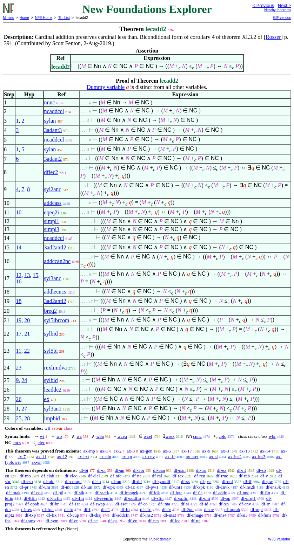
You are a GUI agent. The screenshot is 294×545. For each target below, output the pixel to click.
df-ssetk (102, 492)
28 (27, 418)
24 (24, 380)
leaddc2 (53, 390)
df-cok (37, 492)
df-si (185, 503)
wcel (147, 436)
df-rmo (222, 475)
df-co (142, 503)
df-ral (157, 475)
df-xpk (199, 487)
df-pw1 (152, 487)
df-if (247, 481)
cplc (222, 436)
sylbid (51, 334)
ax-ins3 (259, 456)
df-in (96, 481)
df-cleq (71, 475)
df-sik (79, 492)
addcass (53, 203)
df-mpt (256, 509)
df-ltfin (30, 498)
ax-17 (186, 451)
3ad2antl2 (55, 247)
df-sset (121, 503)
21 (27, 334)
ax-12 (62, 456)
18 (18, 301)
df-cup (73, 515)
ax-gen (146, 451)
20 (27, 320)
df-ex (221, 470)
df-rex (178, 475)
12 (18, 275)
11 (18, 351)
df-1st (74, 503)
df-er (73, 520)
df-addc (220, 492)
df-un (116, 481)
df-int (66, 487)
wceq (122, 436)
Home (24, 18)
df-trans (28, 520)
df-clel (94, 475)
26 (18, 399)
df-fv (166, 509)
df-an (119, 470)
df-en (132, 520)
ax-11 (41, 456)
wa (79, 436)
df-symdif (162, 481)
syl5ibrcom (56, 320)
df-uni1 (175, 487)
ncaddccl (54, 111)
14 (18, 247)
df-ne (136, 475)
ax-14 (265, 451)
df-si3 (242, 515)
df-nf (241, 470)
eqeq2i (51, 212)
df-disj (95, 515)
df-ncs (154, 520)
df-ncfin (54, 498)
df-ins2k (247, 487)
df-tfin (78, 498)
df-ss (185, 481)
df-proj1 (248, 498)
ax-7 (22, 456)
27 (24, 409)
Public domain (160, 539)
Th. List (64, 18)
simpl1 (52, 221)
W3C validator (279, 539)
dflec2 (51, 172)
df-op (225, 498)
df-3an (159, 470)
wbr (272, 436)
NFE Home (43, 18)
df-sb (261, 470)
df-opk (109, 487)
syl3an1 (53, 409)
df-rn (265, 503)
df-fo (124, 509)
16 (18, 281)
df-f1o (146, 509)
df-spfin (181, 498)
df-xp (224, 503)
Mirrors (8, 18)
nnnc (49, 102)
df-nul (227, 481)
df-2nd (187, 509)
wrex (169, 436)
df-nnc (243, 492)
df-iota (176, 492)
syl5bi (51, 351)
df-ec (93, 520)
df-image (195, 515)
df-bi (83, 470)
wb (59, 436)
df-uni (44, 487)
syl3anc (52, 278)
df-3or (139, 470)
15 (35, 275)
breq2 (50, 311)
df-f (87, 509)
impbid (52, 418)
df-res (26, 509)
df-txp (30, 515)
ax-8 (225, 451)
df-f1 (105, 509)
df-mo (25, 475)
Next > (284, 5)
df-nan (180, 470)
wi (42, 436)
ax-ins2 (235, 456)
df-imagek (129, 492)
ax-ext (83, 456)
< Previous (263, 5)
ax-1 (104, 451)
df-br (54, 503)
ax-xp (127, 456)
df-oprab (232, 509)
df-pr (23, 487)
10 (18, 212)
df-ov (209, 509)
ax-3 (131, 451)
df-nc (195, 520)
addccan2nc (57, 261)
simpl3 (52, 229)
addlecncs (55, 292)
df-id (203, 503)
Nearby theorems (277, 10)
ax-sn (36, 462)
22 (27, 351)
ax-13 (244, 451)
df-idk (154, 492)
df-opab (32, 503)
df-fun (48, 509)
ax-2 (117, 451)
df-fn (68, 509)
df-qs (113, 520)
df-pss (206, 481)
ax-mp (89, 451)
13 (27, 275)
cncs (17, 442)
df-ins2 (146, 515)
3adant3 (53, 130)
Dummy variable (106, 87)
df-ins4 (220, 515)
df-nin (48, 481)
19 (18, 320)
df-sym (52, 520)
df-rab (244, 475)
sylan (50, 121)
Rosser (273, 37)
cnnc (197, 436)
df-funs (265, 515)
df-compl (73, 481)
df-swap (97, 503)
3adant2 (53, 159)
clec (41, 442)
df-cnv (245, 503)
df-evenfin (103, 498)
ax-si (213, 456)
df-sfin (158, 498)
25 (18, 418)
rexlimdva (55, 368)
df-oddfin (132, 498)
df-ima (164, 503)
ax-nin (105, 456)
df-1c (130, 487)
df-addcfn (121, 515)
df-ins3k (273, 487)
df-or (101, 470)
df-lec (175, 520)
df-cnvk (222, 487)
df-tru (201, 470)
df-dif (137, 481)
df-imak (13, 492)
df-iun (86, 487)
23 (18, 368)
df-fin (265, 492)
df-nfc (115, 475)
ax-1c (170, 456)
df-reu (199, 475)
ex (46, 399)
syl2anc (52, 189)
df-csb (27, 481)
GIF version (282, 18)
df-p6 (58, 492)
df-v (264, 475)
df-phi (204, 498)
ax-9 (206, 451)
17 (18, 334)
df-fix (51, 515)
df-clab (47, 475)
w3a (100, 436)
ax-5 (167, 451)
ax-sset (192, 456)
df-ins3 (169, 515)
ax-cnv (148, 456)
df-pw (267, 481)
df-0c (197, 492)
